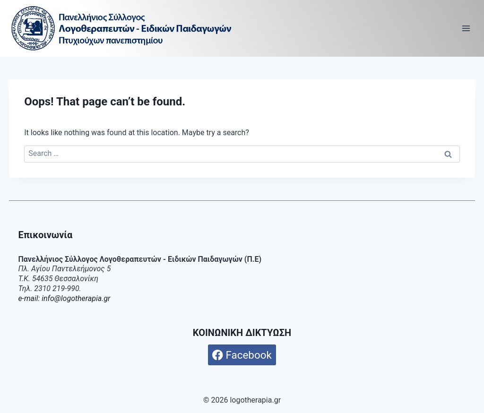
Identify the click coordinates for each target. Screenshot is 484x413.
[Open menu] (466, 28)
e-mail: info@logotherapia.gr (64, 298)
